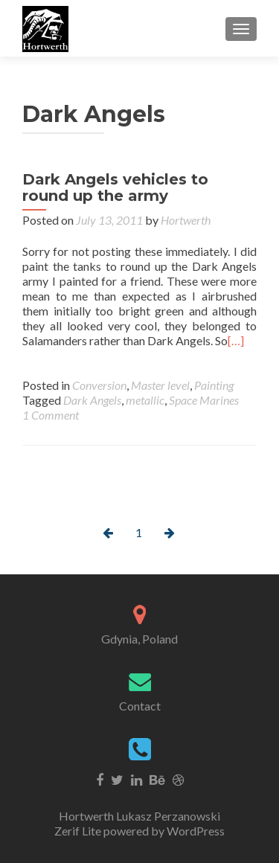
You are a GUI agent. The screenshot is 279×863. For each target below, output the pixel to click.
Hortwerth (186, 220)
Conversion (99, 385)
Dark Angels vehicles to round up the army (115, 187)
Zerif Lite (78, 831)
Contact (140, 706)
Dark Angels (92, 400)
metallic (145, 400)
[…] (236, 340)
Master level (160, 385)
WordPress (194, 831)
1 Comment (50, 415)
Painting (214, 385)
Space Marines (204, 400)
